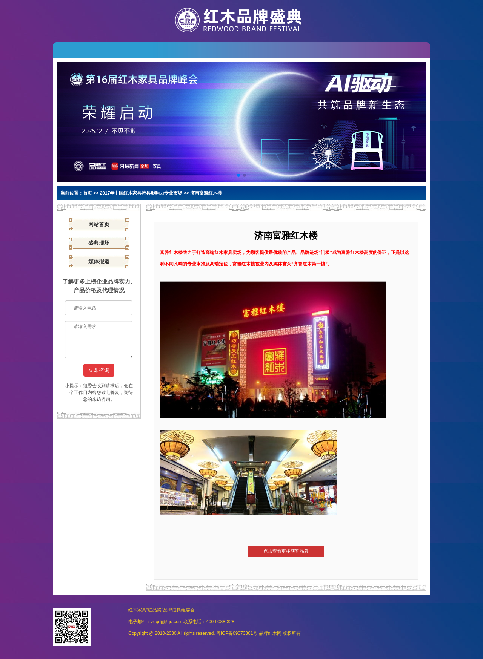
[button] (238, 175)
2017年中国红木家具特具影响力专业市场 (141, 193)
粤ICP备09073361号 (236, 633)
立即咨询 (98, 370)
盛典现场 (98, 243)
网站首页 (98, 224)
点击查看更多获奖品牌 (286, 551)
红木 (272, 633)
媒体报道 (98, 261)
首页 (87, 193)
